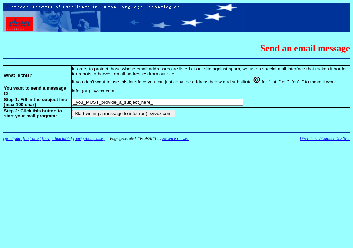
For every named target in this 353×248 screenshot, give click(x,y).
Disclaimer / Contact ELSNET (325, 138)
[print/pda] (12, 138)
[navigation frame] (89, 138)
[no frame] (32, 138)
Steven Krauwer (175, 138)
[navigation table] (57, 138)
